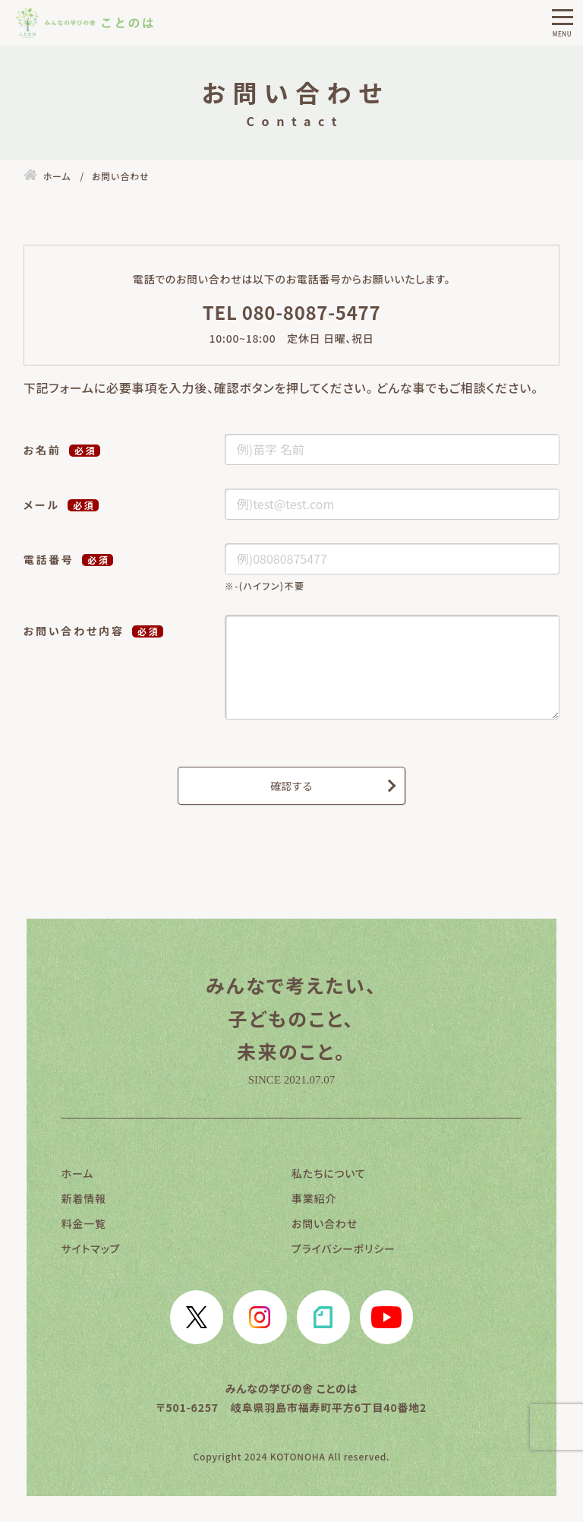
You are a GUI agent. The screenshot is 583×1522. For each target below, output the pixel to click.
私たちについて (329, 1173)
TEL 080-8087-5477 (292, 312)
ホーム (77, 1173)
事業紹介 (314, 1198)
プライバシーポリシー (343, 1248)
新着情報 (83, 1198)
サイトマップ (91, 1248)
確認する (291, 785)
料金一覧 (83, 1223)
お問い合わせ (325, 1223)
